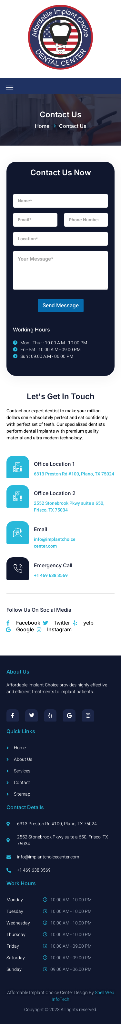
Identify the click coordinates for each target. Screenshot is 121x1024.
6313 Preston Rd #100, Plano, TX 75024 (74, 474)
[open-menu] (8, 87)
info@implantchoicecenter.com (55, 543)
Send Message (61, 305)
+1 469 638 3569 (51, 575)
